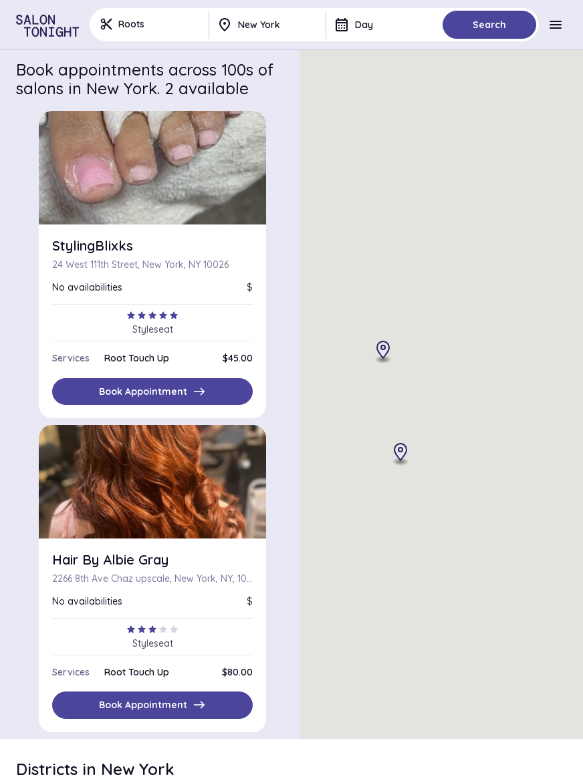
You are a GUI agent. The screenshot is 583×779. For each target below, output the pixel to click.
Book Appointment (152, 391)
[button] (400, 455)
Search (489, 25)
